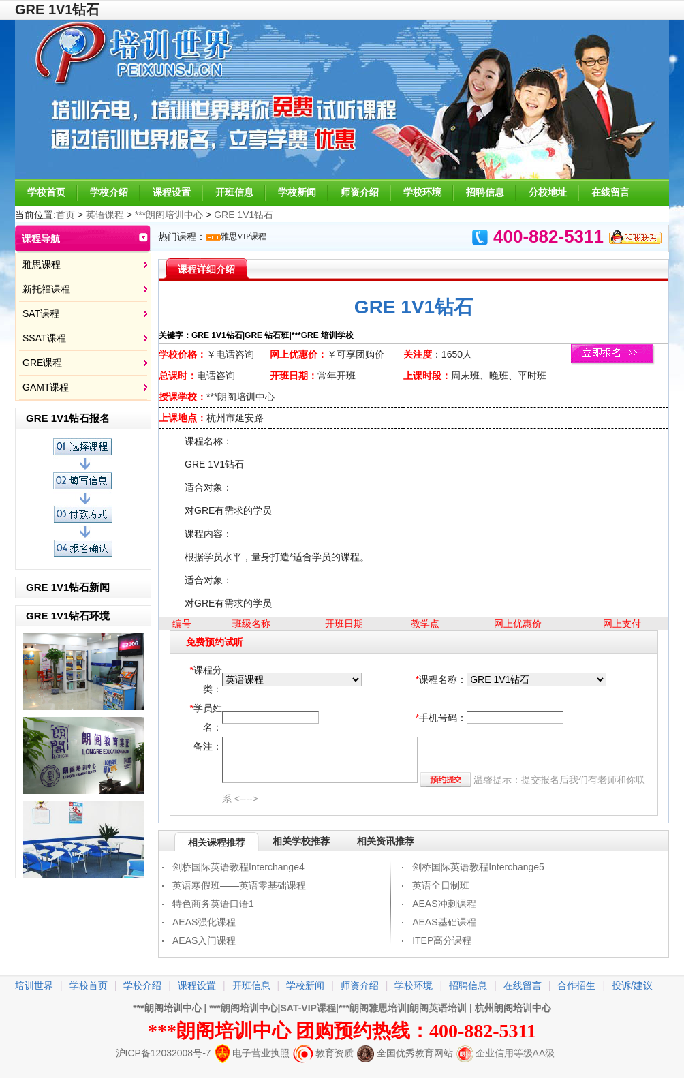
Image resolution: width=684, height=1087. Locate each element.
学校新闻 (297, 192)
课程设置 (172, 192)
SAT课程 (40, 313)
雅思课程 (41, 264)
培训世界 (34, 985)
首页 (65, 214)
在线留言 (610, 192)
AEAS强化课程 (204, 922)
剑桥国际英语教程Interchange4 (238, 866)
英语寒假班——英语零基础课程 (239, 885)
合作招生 (576, 985)
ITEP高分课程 (441, 940)
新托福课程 (46, 289)
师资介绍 (360, 192)
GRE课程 (42, 362)
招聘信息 (485, 192)
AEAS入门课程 (204, 940)
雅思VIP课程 (243, 236)
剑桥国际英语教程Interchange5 (478, 866)
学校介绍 (109, 192)
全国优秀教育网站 (405, 1052)
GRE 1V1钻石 (243, 214)
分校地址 (548, 192)
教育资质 (323, 1052)
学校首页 (46, 192)
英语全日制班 (440, 885)
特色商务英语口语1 (213, 903)
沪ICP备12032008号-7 (163, 1052)
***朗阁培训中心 (170, 214)
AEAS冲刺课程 (444, 903)
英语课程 (105, 214)
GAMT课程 (45, 387)
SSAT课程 (44, 338)
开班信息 (234, 192)
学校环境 (422, 192)
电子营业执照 (252, 1052)
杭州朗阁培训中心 (513, 1007)
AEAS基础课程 (444, 922)
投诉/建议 (632, 985)
